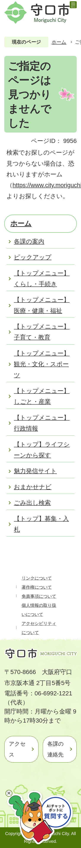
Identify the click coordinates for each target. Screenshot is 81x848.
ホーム (59, 42)
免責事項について (39, 596)
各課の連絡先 (55, 749)
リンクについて (37, 578)
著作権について (37, 587)
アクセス (17, 749)
